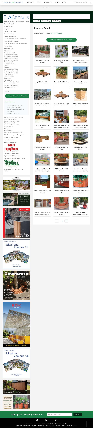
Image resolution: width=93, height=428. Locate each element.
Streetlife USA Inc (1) (13, 112)
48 (54, 33)
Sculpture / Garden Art (11, 137)
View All (59, 33)
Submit (8, 101)
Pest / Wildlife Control (11, 41)
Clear (13, 101)
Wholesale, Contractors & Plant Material (14, 169)
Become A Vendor (47, 423)
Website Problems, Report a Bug (35, 425)
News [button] (39, 2)
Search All (36, 21)
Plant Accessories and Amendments (15, 44)
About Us (63, 423)
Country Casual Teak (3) (14, 106)
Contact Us (56, 423)
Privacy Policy (50, 425)
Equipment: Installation (11, 153)
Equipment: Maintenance (12, 155)
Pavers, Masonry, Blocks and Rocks (15, 39)
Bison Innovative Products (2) (15, 104)
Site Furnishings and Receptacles (14, 134)
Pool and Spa (8, 46)
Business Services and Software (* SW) (16, 21)
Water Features (9, 139)
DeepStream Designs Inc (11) (15, 108)
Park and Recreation (10, 36)
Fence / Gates (8, 26)
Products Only (46, 21)
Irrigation (7, 29)
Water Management (10, 141)
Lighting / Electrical (10, 31)
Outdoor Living (9, 34)
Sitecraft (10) (10, 110)
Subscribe (29, 423)
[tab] (16, 22)
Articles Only (56, 21)
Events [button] (57, 2)
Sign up (77, 413)
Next (66, 220)
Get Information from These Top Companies (61, 39)
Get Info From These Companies (17, 95)
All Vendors (7, 51)
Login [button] (64, 2)
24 (51, 33)
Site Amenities (8, 48)
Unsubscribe (20, 425)
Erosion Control (9, 24)
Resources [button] (47, 2)
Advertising (37, 423)
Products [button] (30, 2)
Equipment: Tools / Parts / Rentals (15, 157)
